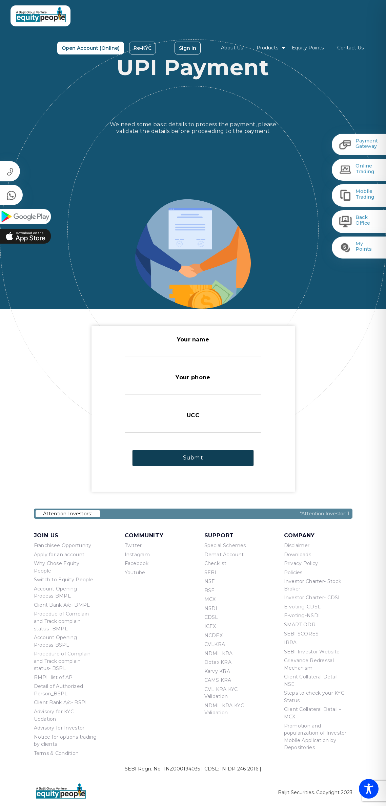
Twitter (133, 545)
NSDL (211, 608)
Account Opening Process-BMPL (55, 592)
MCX (210, 599)
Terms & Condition (56, 753)
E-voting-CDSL (302, 607)
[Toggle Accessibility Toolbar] (368, 788)
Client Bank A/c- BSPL (61, 702)
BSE (209, 590)
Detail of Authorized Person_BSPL (58, 690)
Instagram (137, 555)
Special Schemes (225, 545)
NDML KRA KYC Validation (224, 709)
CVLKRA (214, 644)
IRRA (290, 643)
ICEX (210, 626)
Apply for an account (59, 555)
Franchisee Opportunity (63, 545)
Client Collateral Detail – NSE (313, 680)
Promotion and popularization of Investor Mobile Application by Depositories (315, 737)
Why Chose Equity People (56, 567)
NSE (209, 581)
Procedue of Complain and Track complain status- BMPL (61, 621)
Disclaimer (297, 545)
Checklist (215, 563)
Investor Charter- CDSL (312, 598)
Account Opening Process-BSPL (55, 641)
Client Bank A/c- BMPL (62, 605)
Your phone (193, 384)
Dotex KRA (218, 662)
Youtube (135, 572)
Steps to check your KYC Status (314, 696)
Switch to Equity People (63, 580)
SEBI (210, 572)
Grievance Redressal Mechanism (309, 664)
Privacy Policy (301, 563)
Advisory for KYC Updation (54, 715)
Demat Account (224, 555)
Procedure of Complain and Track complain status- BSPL (62, 661)
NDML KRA (218, 653)
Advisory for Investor (59, 728)
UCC (193, 422)
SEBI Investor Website (312, 652)
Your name (193, 346)
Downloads (297, 555)
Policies (293, 572)
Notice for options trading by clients (65, 740)
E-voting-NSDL (303, 615)
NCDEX (213, 635)
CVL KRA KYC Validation (221, 693)
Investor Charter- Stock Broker (312, 585)
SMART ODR (300, 625)
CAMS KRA (217, 680)
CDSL (211, 617)
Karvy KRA (217, 671)
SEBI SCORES (301, 634)
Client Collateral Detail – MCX (313, 713)
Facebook (137, 563)
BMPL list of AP (53, 677)
